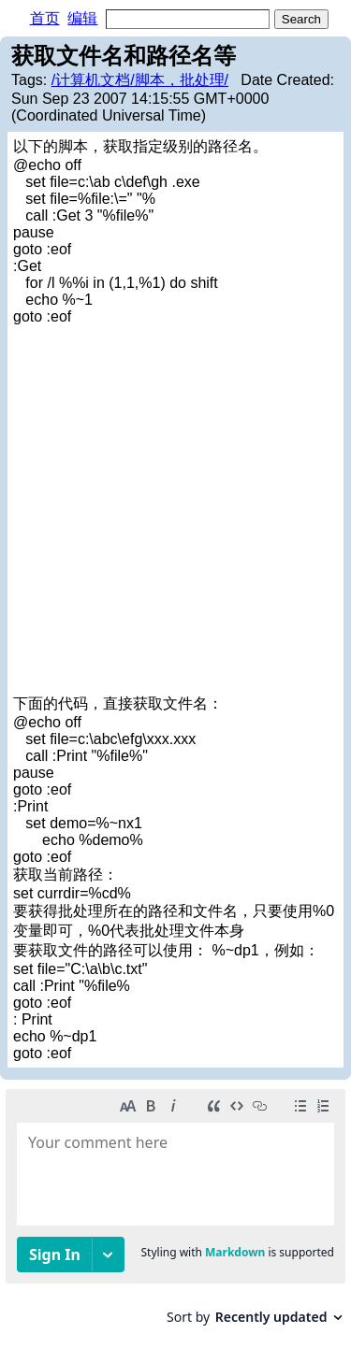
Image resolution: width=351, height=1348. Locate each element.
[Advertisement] (175, 510)
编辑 (82, 18)
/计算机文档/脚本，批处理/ (139, 80)
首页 (45, 18)
